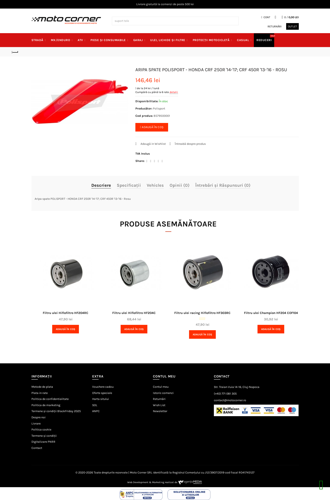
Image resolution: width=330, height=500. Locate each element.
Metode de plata (42, 387)
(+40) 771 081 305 (225, 393)
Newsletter (160, 411)
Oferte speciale (102, 393)
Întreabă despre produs (190, 144)
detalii (174, 92)
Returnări (275, 26)
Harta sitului (100, 399)
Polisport (159, 108)
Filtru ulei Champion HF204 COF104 (271, 313)
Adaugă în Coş (65, 329)
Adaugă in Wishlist (153, 144)
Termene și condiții (44, 436)
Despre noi (38, 417)
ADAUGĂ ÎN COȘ (152, 127)
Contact (36, 448)
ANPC (96, 411)
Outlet (292, 26)
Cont (265, 17)
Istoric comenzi (163, 393)
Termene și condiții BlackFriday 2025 (56, 411)
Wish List (159, 405)
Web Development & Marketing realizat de (165, 482)
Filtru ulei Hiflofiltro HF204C (134, 313)
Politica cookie (41, 429)
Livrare (36, 423)
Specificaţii (129, 185)
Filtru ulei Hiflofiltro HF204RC (65, 313)
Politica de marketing (45, 405)
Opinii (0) (179, 185)
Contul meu (161, 387)
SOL (94, 405)
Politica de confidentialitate (50, 399)
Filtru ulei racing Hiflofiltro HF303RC (202, 313)
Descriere (101, 185)
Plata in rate (39, 393)
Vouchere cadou (103, 387)
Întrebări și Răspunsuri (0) (222, 185)
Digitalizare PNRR (43, 442)
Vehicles (155, 185)
